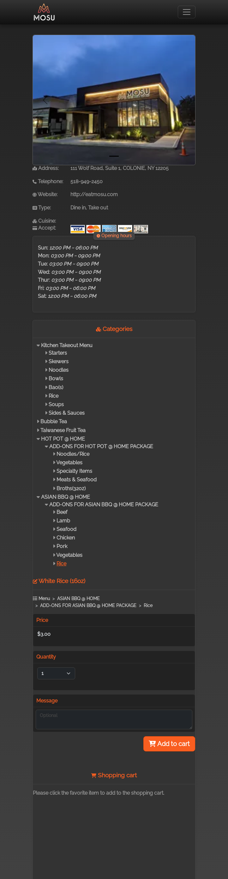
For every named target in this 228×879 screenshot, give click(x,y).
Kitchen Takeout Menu (67, 345)
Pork (62, 546)
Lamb (63, 521)
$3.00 (44, 634)
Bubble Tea (53, 421)
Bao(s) (56, 387)
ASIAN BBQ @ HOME (65, 497)
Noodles (59, 370)
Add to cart (169, 744)
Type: (42, 208)
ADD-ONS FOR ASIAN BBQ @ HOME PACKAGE (103, 505)
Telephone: (48, 181)
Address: (46, 168)
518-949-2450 (86, 181)
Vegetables (69, 463)
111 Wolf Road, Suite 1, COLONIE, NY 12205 (119, 168)
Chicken (66, 538)
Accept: (44, 228)
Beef (62, 512)
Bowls (56, 379)
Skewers (59, 361)
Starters (58, 353)
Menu (41, 598)
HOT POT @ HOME (63, 439)
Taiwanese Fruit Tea (63, 430)
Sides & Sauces (67, 413)
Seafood (66, 529)
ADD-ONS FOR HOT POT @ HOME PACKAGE (101, 446)
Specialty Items (74, 471)
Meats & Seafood (77, 480)
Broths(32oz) (71, 488)
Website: (45, 194)
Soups (56, 404)
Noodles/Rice (73, 454)
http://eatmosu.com (94, 194)
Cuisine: (44, 221)
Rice (53, 396)
